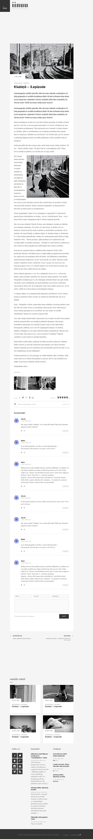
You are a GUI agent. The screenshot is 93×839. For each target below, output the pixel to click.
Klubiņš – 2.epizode (53, 706)
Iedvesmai (26, 83)
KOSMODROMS (75, 835)
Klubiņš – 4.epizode (20, 737)
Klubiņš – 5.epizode (53, 737)
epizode (20, 404)
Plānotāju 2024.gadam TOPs (39, 818)
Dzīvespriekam (18, 83)
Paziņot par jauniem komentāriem (24, 616)
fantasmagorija (27, 404)
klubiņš (34, 404)
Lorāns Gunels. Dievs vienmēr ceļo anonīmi (61, 765)
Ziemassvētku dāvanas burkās (39, 789)
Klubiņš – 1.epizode (20, 706)
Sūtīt (64, 616)
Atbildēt (65, 431)
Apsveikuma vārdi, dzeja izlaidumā (60, 755)
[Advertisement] (41, 28)
